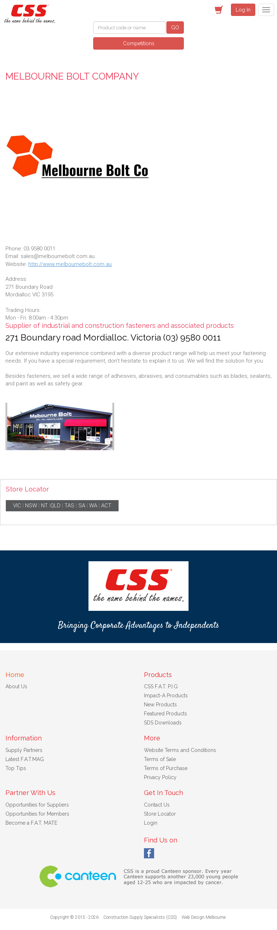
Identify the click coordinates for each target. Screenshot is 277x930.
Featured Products (165, 713)
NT (44, 505)
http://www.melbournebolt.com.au (70, 264)
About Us (16, 686)
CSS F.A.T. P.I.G (161, 686)
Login (150, 823)
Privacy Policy (160, 777)
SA (81, 505)
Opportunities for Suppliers (37, 805)
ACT (106, 505)
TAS (69, 505)
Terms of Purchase (165, 768)
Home (14, 675)
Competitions (138, 43)
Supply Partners (23, 750)
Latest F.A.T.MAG (24, 759)
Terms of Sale (160, 759)
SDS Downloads (163, 723)
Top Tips (15, 768)
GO (175, 27)
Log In (243, 10)
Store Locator (160, 814)
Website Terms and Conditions (180, 750)
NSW (31, 505)
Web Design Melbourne (204, 917)
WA (93, 505)
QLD (55, 505)
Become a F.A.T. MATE (31, 823)
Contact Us (157, 805)
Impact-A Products (166, 695)
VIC (17, 505)
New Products (160, 704)
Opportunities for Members (37, 814)
